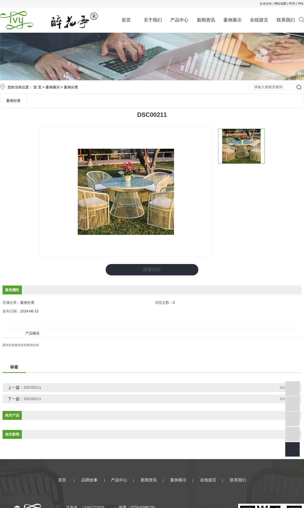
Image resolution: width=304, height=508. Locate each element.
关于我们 (153, 20)
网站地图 (280, 3)
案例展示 (232, 20)
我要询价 (152, 269)
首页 (126, 20)
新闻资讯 (206, 20)
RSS (292, 3)
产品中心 (179, 20)
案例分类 (71, 87)
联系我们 (286, 20)
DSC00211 (32, 387)
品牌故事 (89, 480)
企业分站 (266, 3)
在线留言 (259, 20)
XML (301, 3)
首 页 (37, 87)
